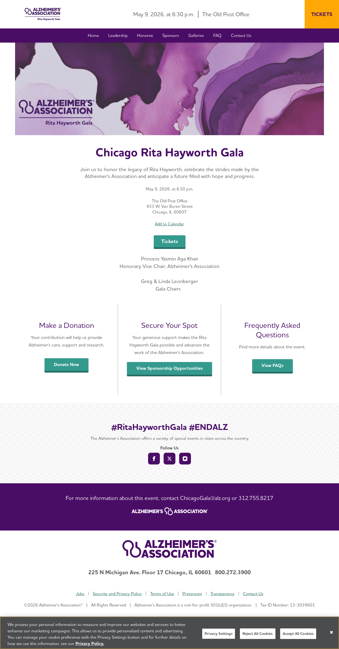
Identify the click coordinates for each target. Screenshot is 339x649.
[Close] (331, 632)
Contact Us (253, 593)
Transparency (222, 593)
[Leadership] (118, 35)
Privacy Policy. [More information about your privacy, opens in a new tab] (90, 643)
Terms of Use (162, 593)
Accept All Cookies (298, 633)
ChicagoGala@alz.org (205, 498)
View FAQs (272, 365)
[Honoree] (145, 35)
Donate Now (66, 364)
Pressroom (192, 593)
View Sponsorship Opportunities (169, 368)
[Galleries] (196, 35)
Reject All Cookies (257, 633)
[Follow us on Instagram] (185, 458)
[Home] (93, 35)
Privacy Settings (219, 633)
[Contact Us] (241, 35)
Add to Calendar (169, 223)
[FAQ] (217, 35)
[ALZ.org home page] (169, 511)
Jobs (80, 593)
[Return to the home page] (39, 14)
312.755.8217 (255, 498)
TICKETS (321, 14)
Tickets (169, 241)
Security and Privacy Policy (117, 593)
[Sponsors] (170, 35)
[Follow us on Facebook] (154, 458)
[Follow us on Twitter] (169, 458)
